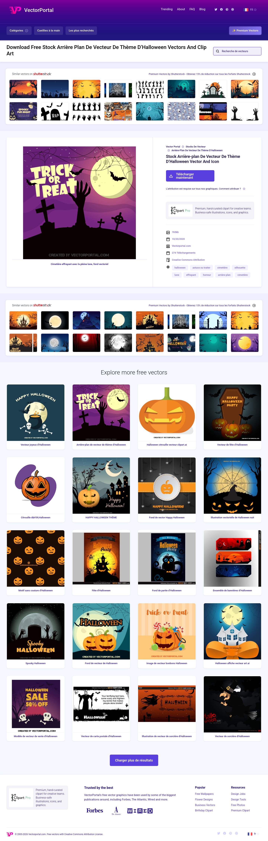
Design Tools (238, 799)
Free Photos (238, 805)
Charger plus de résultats (134, 760)
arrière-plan (224, 275)
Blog (202, 9)
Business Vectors (205, 805)
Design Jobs (238, 793)
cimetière (222, 267)
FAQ (192, 9)
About (181, 9)
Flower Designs (204, 799)
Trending (167, 9)
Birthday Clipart (204, 810)
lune (177, 275)
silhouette (239, 267)
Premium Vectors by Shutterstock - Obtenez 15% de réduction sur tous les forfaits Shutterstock (199, 74)
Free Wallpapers (204, 793)
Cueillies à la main (48, 30)
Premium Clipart (240, 810)
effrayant (191, 275)
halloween (180, 267)
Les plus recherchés (81, 30)
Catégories (19, 31)
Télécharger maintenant (181, 175)
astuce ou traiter (201, 267)
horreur (207, 275)
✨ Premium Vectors (245, 30)
